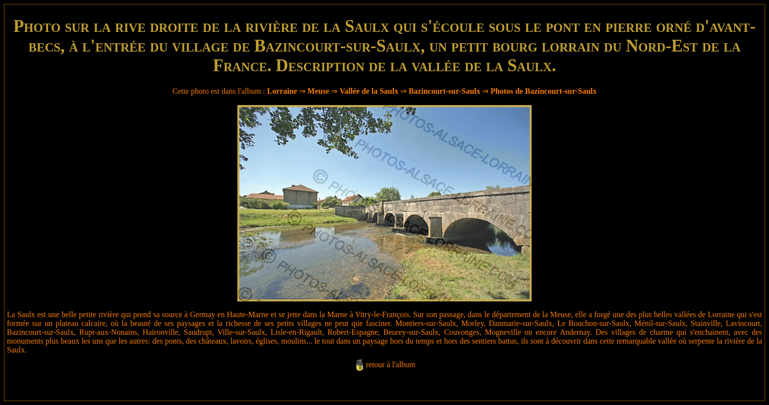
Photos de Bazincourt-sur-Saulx (543, 91)
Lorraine (282, 91)
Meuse (318, 91)
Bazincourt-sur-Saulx (444, 91)
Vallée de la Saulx (368, 91)
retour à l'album (390, 364)
